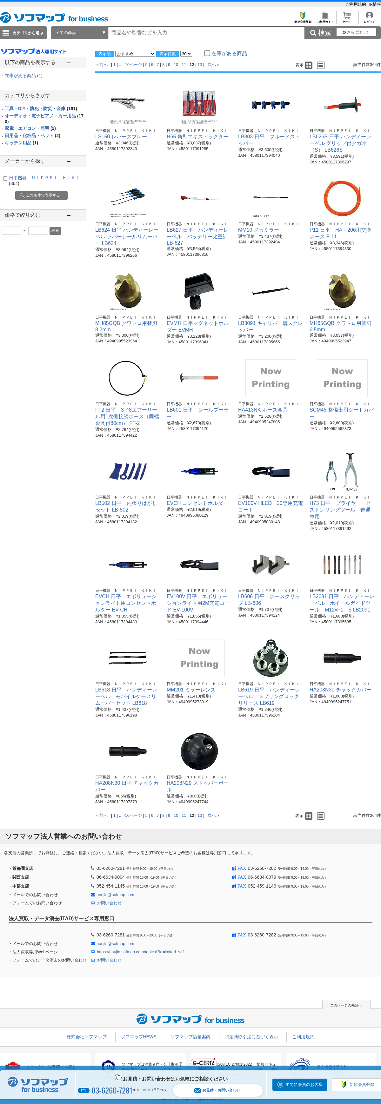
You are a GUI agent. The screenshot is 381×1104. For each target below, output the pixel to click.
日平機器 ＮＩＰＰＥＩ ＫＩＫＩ (125, 131)
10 (176, 64)
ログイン (369, 20)
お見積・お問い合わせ (217, 1090)
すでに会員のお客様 (304, 1084)
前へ (103, 64)
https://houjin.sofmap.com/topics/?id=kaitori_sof (140, 951)
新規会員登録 (302, 20)
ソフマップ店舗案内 (190, 1036)
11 (184, 64)
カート (347, 20)
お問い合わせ (109, 903)
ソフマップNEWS (139, 1036)
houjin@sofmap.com (115, 894)
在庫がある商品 (24, 75)
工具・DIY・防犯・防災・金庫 (41, 108)
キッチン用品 (21, 142)
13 (199, 64)
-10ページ (133, 64)
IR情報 (375, 4)
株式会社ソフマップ (87, 1036)
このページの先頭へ (346, 1005)
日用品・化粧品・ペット (32, 135)
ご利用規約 (356, 4)
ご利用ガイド (325, 20)
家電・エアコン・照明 (30, 128)
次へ (212, 64)
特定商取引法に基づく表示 (251, 1036)
